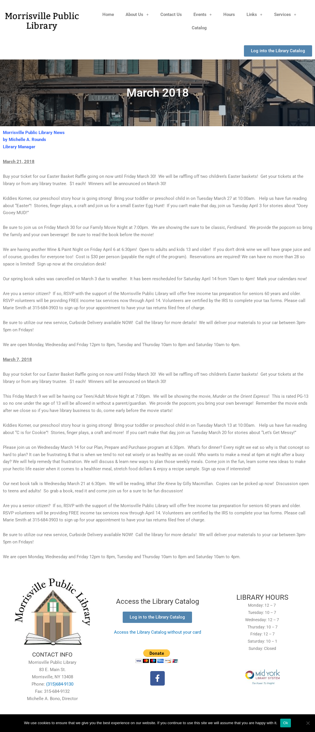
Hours (229, 14)
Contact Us (171, 14)
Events (202, 14)
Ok (285, 723)
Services (285, 14)
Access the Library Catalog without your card (157, 632)
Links (254, 14)
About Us (137, 14)
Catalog (199, 27)
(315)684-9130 (59, 684)
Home (108, 14)
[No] (308, 723)
